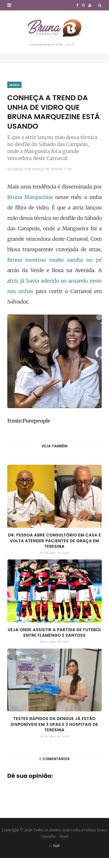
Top (54, 845)
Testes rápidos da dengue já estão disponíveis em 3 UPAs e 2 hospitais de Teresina (54, 724)
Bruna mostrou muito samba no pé (54, 259)
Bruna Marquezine (30, 197)
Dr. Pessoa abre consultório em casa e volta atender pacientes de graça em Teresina (54, 540)
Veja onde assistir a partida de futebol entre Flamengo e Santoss (54, 632)
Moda (14, 84)
